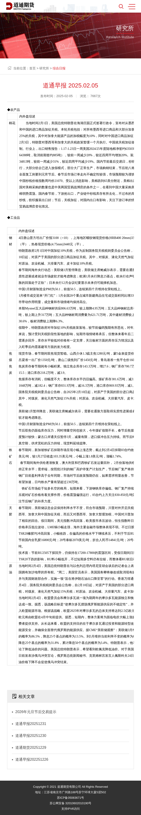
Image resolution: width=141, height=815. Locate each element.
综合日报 (59, 68)
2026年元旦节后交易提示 (36, 712)
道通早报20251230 (30, 736)
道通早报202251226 (31, 759)
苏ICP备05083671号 (70, 797)
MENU (131, 6)
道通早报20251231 (30, 724)
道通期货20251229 (30, 747)
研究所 (44, 68)
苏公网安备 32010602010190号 (71, 803)
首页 (32, 68)
